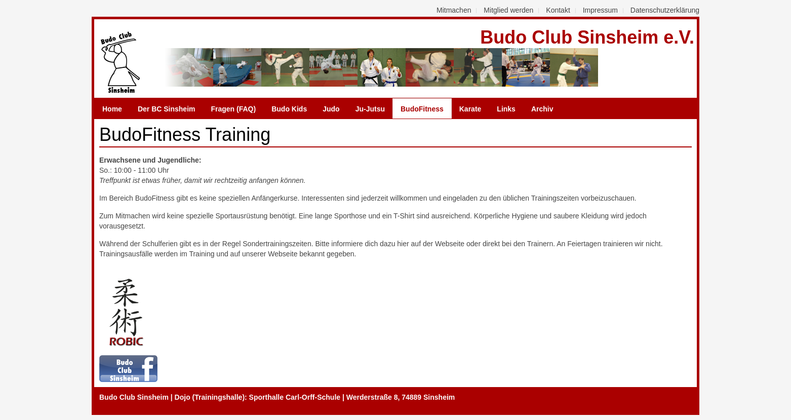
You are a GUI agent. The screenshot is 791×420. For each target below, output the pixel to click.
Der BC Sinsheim (166, 109)
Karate (470, 109)
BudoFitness (422, 109)
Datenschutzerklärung (664, 10)
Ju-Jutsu (370, 109)
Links (506, 109)
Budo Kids (289, 109)
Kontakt (558, 10)
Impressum (600, 10)
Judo (331, 109)
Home (112, 109)
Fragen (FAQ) (233, 109)
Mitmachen (454, 10)
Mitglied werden (508, 10)
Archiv (542, 109)
